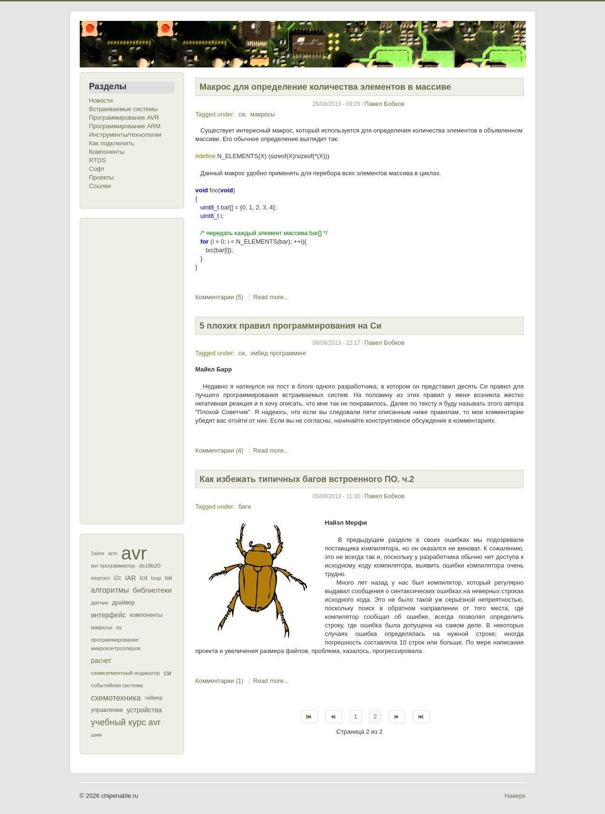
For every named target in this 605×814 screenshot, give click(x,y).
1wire (97, 553)
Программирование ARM (125, 126)
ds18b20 (149, 565)
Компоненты (107, 151)
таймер (154, 697)
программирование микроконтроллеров (116, 644)
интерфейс (108, 615)
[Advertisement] (127, 369)
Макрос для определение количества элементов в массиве (325, 87)
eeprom (100, 578)
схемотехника (116, 697)
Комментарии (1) (219, 680)
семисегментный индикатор (125, 673)
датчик (100, 602)
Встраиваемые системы (123, 109)
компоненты (146, 615)
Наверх (514, 795)
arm (112, 553)
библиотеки (152, 590)
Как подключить (111, 143)
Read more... (271, 297)
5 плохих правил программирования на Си (291, 326)
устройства (144, 710)
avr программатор (113, 565)
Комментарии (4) (219, 450)
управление (107, 710)
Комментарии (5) (219, 297)
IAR (130, 578)
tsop (156, 578)
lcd (144, 578)
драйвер (123, 602)
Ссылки (100, 185)
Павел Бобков (384, 103)
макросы (101, 627)
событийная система (117, 685)
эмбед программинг (278, 353)
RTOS (97, 160)
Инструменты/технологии (125, 134)
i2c (117, 578)
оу (119, 627)
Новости (101, 100)
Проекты (101, 177)
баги (244, 506)
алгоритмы (110, 590)
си (167, 673)
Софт (97, 168)
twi (168, 578)
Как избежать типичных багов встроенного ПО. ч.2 (307, 479)
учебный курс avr (126, 722)
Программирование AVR (124, 117)
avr (134, 553)
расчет (101, 660)
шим (96, 735)
